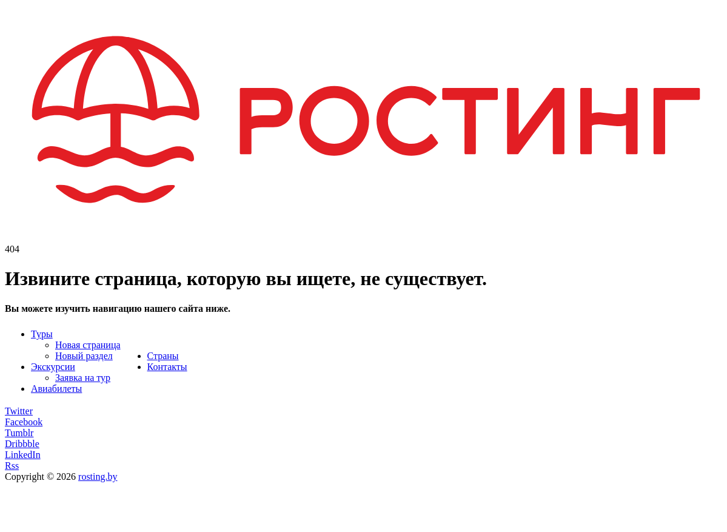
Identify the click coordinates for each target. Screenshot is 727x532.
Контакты (167, 367)
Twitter (19, 411)
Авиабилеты (56, 388)
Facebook (23, 422)
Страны (163, 356)
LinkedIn (23, 455)
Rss (12, 465)
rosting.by (97, 476)
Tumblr (19, 433)
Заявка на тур (82, 377)
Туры (42, 334)
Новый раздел (84, 356)
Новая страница (88, 345)
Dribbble (22, 444)
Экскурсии (53, 367)
